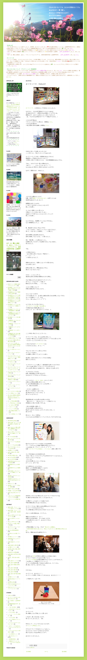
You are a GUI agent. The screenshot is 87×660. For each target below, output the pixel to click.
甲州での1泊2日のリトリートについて (14, 584)
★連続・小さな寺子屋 (13, 490)
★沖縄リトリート (12, 547)
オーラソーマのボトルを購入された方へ (14, 598)
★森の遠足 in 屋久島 (13, 545)
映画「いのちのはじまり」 (40, 198)
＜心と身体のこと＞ (13, 634)
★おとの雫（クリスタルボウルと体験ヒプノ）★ (14, 432)
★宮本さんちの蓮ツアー (14, 533)
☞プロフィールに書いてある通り (36, 306)
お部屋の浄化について (13, 338)
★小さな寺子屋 (12, 459)
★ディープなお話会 (13, 445)
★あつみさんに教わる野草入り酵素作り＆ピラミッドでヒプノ (14, 429)
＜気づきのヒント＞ (13, 636)
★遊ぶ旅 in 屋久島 (12, 569)
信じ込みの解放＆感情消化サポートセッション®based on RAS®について (14, 397)
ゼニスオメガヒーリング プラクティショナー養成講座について (14, 357)
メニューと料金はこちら (33, 625)
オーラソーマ (29, 108)
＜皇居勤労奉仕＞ (12, 639)
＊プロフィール (12, 406)
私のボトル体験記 (50, 527)
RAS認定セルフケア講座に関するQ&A (14, 292)
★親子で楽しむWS (13, 488)
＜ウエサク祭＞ (12, 617)
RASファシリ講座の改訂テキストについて (14, 284)
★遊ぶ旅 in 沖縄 (12, 571)
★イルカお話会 (12, 436)
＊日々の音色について (13, 414)
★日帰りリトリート (13, 536)
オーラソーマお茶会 (31, 559)
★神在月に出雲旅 (12, 552)
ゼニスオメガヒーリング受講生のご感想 (14, 379)
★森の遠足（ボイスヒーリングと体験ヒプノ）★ (14, 471)
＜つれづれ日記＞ (12, 607)
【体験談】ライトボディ (14, 330)
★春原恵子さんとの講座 (14, 467)
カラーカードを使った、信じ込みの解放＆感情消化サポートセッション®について (14, 345)
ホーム (46, 651)
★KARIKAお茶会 (12, 420)
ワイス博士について (13, 393)
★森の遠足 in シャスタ (14, 542)
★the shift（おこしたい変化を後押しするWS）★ (14, 423)
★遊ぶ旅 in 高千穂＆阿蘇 (14, 573)
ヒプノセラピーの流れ (13, 391)
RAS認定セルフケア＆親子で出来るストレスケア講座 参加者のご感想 (14, 297)
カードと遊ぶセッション (14, 349)
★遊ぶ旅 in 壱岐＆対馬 (14, 564)
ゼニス (37, 380)
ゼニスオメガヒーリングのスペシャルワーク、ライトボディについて (14, 368)
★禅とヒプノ (11, 483)
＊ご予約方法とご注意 (13, 403)
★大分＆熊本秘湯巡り (13, 530)
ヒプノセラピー (39, 343)
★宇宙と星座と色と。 (13, 455)
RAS (41, 380)
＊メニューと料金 (12, 408)
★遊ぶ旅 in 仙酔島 (12, 562)
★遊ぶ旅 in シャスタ (13, 560)
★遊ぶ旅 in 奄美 (12, 568)
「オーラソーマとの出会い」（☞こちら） (39, 449)
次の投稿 (28, 651)
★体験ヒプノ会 (12, 450)
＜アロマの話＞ (12, 612)
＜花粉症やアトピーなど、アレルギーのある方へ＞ (14, 642)
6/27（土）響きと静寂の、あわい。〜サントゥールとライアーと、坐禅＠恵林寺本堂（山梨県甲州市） (13, 247)
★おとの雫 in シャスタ (14, 518)
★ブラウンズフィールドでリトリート (14, 527)
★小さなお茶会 (12, 457)
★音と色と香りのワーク (14, 492)
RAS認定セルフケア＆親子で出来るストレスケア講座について (14, 301)
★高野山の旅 (11, 582)
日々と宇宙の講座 (12, 401)
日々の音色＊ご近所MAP (14, 600)
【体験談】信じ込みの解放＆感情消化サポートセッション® (14, 335)
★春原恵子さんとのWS (14, 464)
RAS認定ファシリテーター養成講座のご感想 (14, 310)
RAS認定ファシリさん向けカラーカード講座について (14, 306)
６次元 (34, 556)
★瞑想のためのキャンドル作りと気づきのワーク (14, 479)
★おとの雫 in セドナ (13, 521)
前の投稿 (64, 651)
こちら (9, 77)
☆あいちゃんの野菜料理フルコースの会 (14, 496)
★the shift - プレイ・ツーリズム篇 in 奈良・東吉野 (14, 511)
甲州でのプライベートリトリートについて (14, 588)
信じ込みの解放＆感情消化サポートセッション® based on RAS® (13, 106)
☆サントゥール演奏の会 (14, 499)
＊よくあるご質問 (12, 405)
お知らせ (32, 647)
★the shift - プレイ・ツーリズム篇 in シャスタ (14, 508)
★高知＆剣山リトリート (14, 578)
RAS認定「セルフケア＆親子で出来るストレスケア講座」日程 (14, 289)
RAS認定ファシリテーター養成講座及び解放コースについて (14, 314)
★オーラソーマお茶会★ (14, 441)
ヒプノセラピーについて (14, 388)
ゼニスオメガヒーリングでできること (14, 361)
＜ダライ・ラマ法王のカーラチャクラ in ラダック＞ (14, 627)
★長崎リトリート (12, 577)
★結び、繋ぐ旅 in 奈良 (14, 557)
